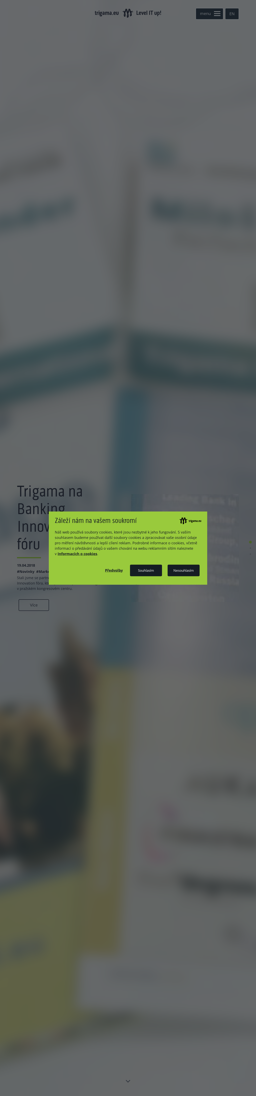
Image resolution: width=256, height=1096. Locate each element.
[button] (114, 570)
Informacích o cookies (77, 553)
